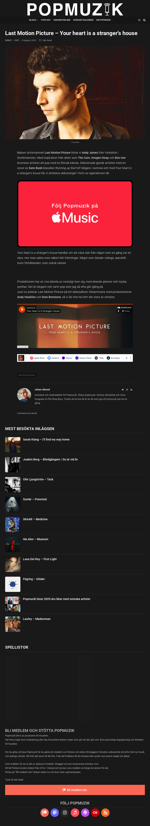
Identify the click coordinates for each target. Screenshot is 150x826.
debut (8, 40)
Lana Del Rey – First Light (40, 559)
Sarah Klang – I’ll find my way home (46, 439)
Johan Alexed (42, 389)
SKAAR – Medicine (35, 519)
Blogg (32, 20)
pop (17, 40)
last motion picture (27, 375)
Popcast (46, 20)
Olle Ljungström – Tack (38, 479)
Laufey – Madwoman (37, 619)
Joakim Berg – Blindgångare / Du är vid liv (50, 459)
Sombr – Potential (35, 499)
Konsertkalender (83, 20)
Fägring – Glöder (34, 579)
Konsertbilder (62, 20)
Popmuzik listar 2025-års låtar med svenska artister (56, 599)
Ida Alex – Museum (35, 539)
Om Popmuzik (103, 20)
